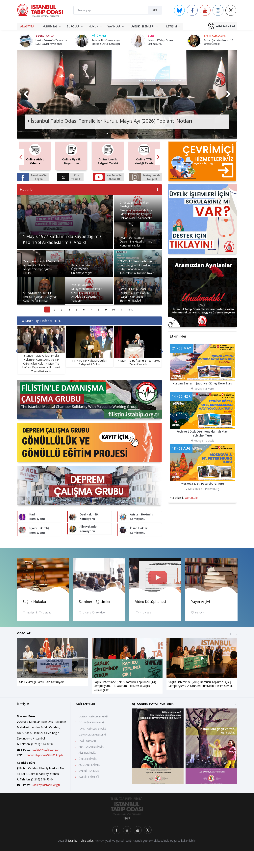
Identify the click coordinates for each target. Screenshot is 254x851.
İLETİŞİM (171, 26)
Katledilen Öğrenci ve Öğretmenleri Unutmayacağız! (84, 269)
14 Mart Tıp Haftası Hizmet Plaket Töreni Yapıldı (138, 362)
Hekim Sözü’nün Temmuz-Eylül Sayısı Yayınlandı (51, 42)
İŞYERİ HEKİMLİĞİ (89, 777)
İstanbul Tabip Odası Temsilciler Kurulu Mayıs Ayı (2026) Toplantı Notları (110, 120)
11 (120, 309)
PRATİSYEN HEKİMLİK (91, 746)
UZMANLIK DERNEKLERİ (92, 734)
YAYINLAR (114, 26)
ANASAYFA (27, 26)
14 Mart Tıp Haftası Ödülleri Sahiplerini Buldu (89, 362)
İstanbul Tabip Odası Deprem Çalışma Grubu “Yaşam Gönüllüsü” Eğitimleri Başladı (135, 295)
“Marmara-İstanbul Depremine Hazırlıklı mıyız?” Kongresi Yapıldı (137, 241)
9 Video (98, 612)
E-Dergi (45, 35)
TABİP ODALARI (87, 740)
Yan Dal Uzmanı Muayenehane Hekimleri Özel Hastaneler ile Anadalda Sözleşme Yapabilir (86, 292)
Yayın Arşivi (200, 601)
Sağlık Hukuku (34, 601)
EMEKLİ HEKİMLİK (89, 770)
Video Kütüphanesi (150, 601)
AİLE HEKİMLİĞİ (87, 752)
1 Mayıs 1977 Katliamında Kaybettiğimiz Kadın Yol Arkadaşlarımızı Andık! (62, 239)
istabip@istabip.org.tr (45, 749)
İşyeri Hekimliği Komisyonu (39, 530)
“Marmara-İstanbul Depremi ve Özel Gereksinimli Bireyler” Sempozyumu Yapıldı (41, 267)
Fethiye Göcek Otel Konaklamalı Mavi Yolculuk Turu (202, 433)
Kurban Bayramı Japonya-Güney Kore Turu (202, 383)
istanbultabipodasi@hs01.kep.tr (43, 755)
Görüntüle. (191, 498)
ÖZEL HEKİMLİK (88, 759)
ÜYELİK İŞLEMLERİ (145, 26)
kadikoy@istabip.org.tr (46, 785)
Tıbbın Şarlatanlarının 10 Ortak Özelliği (218, 42)
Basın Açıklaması (215, 35)
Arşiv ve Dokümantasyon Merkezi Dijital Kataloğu (106, 42)
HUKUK (93, 26)
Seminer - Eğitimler (95, 601)
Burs (151, 35)
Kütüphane (99, 35)
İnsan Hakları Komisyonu (139, 530)
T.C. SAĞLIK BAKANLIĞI (92, 722)
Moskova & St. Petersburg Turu (202, 483)
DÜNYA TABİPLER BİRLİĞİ (93, 716)
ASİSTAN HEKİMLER (90, 765)
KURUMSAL (49, 26)
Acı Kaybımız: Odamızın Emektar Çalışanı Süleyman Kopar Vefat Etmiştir (40, 296)
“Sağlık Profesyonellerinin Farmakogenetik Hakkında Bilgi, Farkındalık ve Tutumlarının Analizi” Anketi (137, 267)
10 (113, 309)
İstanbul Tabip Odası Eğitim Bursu (160, 42)
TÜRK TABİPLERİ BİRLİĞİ (93, 728)
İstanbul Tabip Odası (81, 840)
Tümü (130, 309)
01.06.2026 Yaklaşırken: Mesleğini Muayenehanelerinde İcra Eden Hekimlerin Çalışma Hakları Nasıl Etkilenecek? (136, 210)
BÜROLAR (73, 26)
